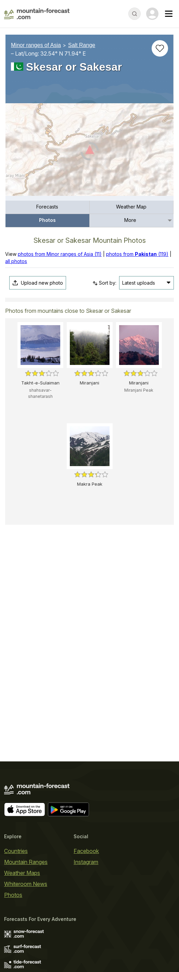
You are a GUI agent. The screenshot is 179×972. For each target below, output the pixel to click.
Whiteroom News (25, 883)
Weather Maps (22, 872)
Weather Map (131, 207)
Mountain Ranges (26, 861)
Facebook (86, 850)
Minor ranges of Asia (36, 45)
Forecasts (47, 207)
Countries (16, 850)
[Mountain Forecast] (36, 13)
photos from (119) (137, 254)
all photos (16, 261)
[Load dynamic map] (89, 152)
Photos (47, 220)
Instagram (86, 861)
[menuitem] (47, 207)
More (130, 220)
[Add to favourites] (160, 48)
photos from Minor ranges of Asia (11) (60, 254)
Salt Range (81, 45)
